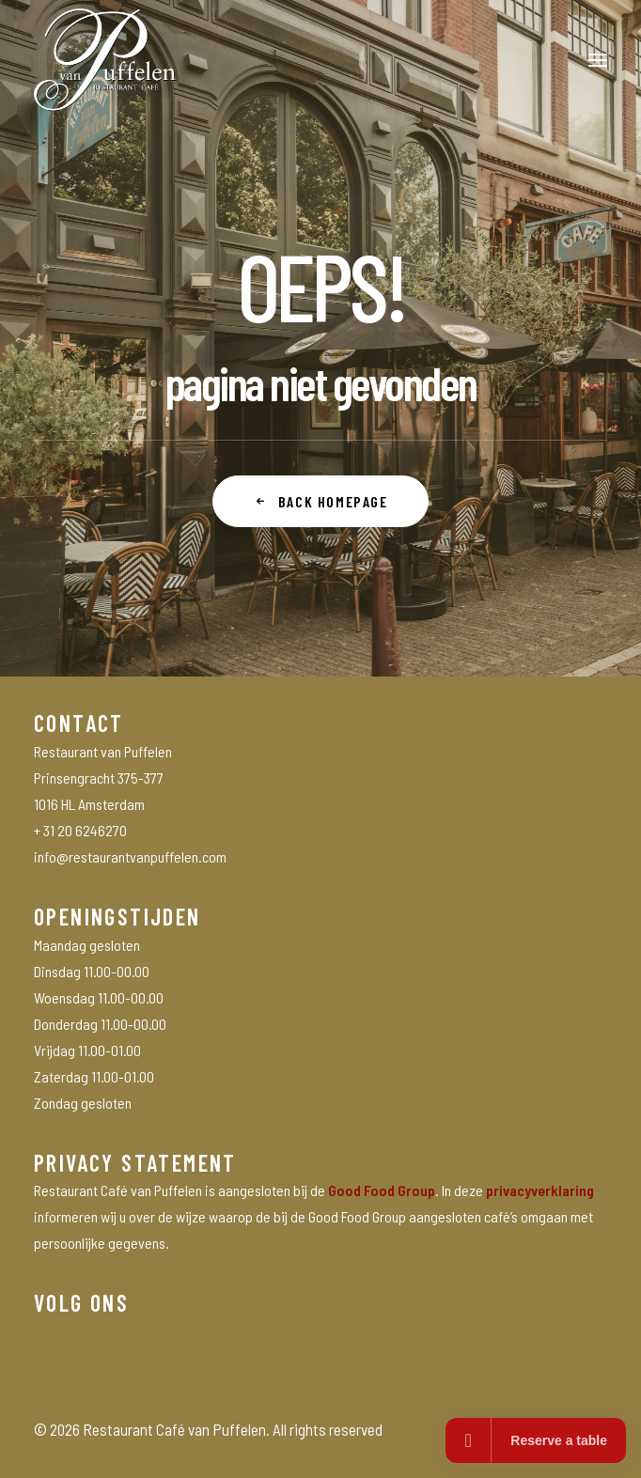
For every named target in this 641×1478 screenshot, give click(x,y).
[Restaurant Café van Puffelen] (105, 60)
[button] (598, 60)
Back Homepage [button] (320, 501)
